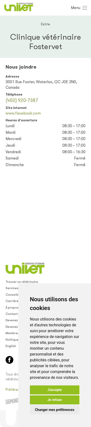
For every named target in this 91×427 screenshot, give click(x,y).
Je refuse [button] (54, 400)
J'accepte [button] (54, 390)
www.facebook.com (23, 113)
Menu (75, 7)
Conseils (12, 295)
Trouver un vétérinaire (22, 282)
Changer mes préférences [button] (54, 410)
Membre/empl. (16, 333)
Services (12, 288)
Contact (12, 314)
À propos (12, 307)
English (11, 346)
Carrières (13, 301)
